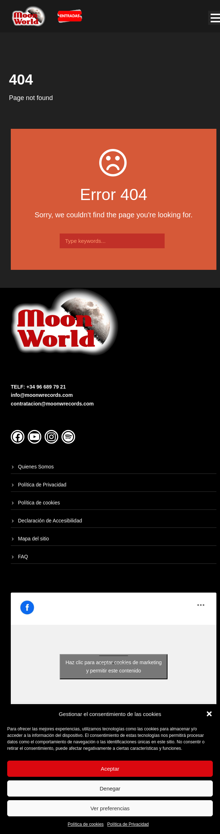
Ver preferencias (109, 808)
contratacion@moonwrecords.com (52, 404)
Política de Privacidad (127, 824)
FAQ (23, 556)
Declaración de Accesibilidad (50, 520)
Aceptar (110, 769)
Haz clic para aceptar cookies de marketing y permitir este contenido (113, 667)
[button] (209, 713)
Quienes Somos (36, 467)
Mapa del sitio (33, 538)
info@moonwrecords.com (42, 395)
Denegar (110, 788)
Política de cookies (86, 824)
